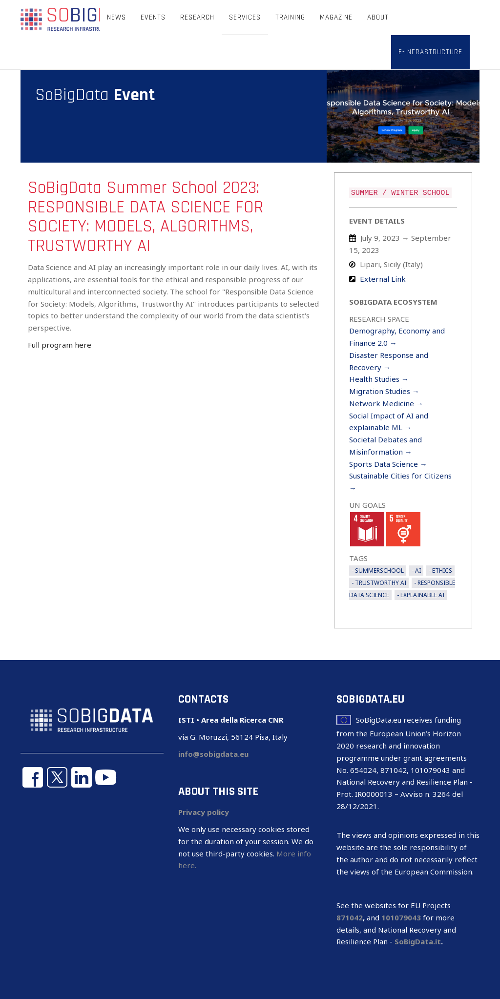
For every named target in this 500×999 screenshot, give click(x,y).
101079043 (401, 917)
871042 (349, 917)
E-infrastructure (430, 52)
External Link (383, 279)
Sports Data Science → (388, 464)
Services (245, 17)
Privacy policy (203, 812)
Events (153, 17)
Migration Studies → (384, 391)
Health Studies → (379, 379)
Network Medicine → (386, 403)
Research (197, 17)
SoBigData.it (418, 941)
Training (290, 17)
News (116, 17)
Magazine (336, 17)
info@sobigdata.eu (213, 754)
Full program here (59, 345)
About (378, 17)
